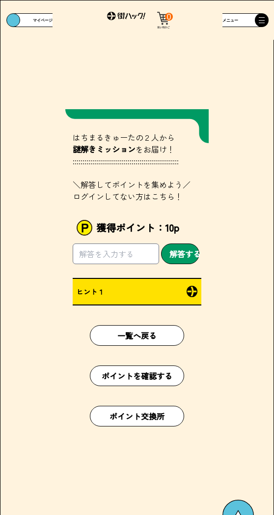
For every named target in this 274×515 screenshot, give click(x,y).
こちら (163, 196)
